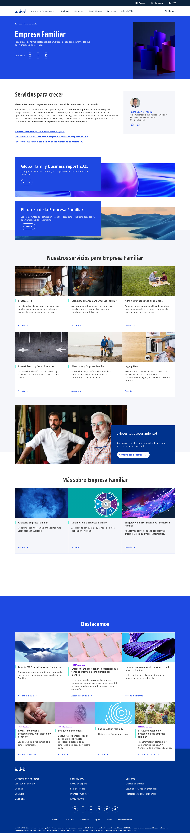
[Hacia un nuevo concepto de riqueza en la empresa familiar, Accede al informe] (135, 696)
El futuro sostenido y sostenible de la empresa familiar (151, 733)
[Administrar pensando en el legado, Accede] (130, 326)
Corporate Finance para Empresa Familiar (94, 300)
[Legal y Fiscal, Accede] (130, 391)
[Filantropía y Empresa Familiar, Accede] (76, 391)
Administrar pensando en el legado (144, 300)
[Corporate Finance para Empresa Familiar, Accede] (76, 326)
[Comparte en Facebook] (46, 55)
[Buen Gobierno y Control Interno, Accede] (23, 391)
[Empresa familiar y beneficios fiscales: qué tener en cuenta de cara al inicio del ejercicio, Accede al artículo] (81, 696)
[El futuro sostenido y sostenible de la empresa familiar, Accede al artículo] (148, 754)
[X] (83, 809)
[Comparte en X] (38, 55)
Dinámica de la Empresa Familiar (89, 522)
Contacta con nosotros (130, 454)
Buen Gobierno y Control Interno (36, 366)
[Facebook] (107, 809)
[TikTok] (115, 809)
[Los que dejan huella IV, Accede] (103, 754)
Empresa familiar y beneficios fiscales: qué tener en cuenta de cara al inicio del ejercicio (94, 671)
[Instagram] (99, 809)
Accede (26, 182)
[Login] (140, 3)
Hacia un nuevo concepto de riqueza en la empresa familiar (147, 668)
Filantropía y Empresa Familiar (88, 366)
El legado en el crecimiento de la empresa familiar (147, 524)
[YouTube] (91, 809)
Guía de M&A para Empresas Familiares (39, 666)
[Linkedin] (75, 809)
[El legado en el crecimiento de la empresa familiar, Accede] (130, 547)
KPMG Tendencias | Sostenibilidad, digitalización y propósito (34, 733)
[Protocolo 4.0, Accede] (23, 326)
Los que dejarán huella (70, 730)
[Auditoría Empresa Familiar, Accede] (23, 547)
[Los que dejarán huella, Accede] (63, 754)
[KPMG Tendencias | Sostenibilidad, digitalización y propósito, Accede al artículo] (28, 754)
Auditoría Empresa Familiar (33, 522)
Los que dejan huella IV (110, 728)
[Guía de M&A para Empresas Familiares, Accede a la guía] (27, 696)
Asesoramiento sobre (50, 141)
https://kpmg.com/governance (124, 830)
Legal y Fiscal (132, 366)
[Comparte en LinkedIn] (30, 55)
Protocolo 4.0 (25, 300)
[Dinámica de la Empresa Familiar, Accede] (76, 547)
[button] (132, 125)
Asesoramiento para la (52, 136)
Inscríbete (28, 226)
